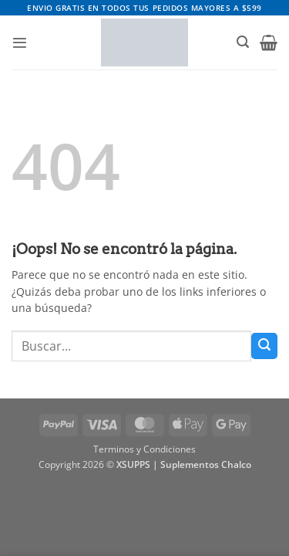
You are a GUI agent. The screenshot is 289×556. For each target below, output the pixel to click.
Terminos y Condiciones (144, 449)
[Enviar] (264, 346)
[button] (20, 42)
